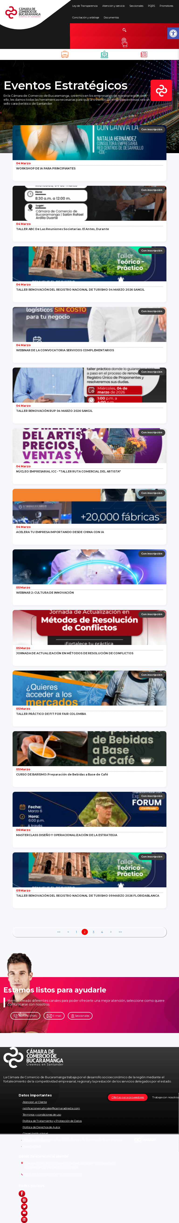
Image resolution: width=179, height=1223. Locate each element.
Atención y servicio (113, 5)
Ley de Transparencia (85, 5)
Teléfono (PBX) (25, 1016)
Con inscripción (151, 129)
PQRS (151, 5)
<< (58, 932)
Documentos (111, 17)
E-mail (54, 1016)
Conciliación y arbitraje (85, 17)
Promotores (166, 5)
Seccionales (136, 5)
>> (120, 932)
